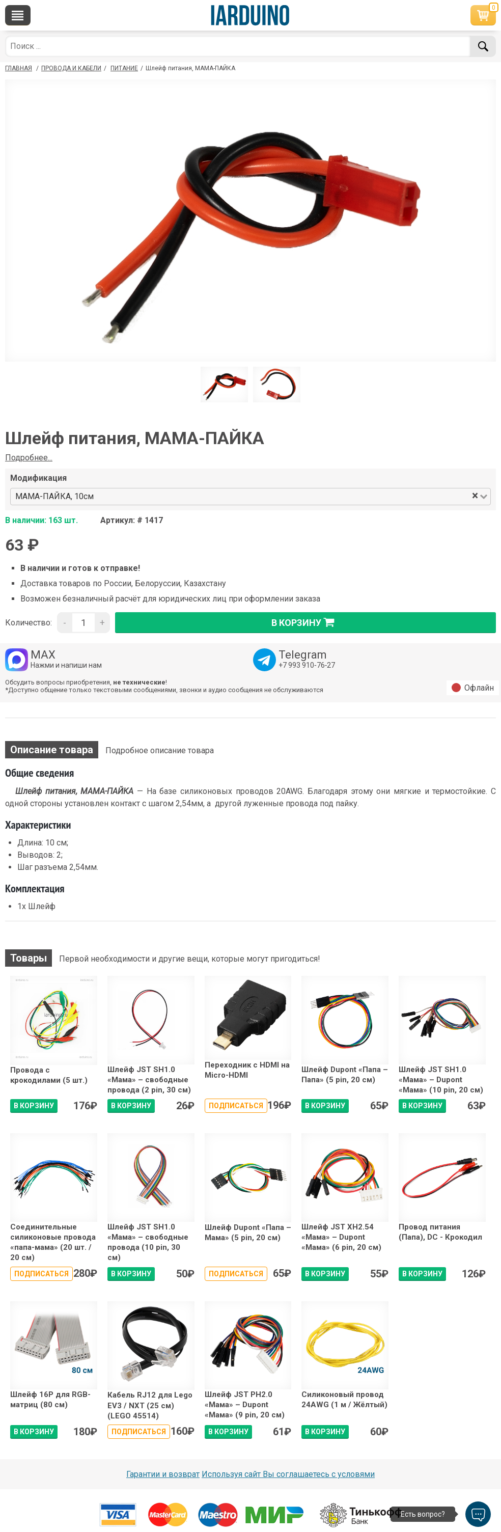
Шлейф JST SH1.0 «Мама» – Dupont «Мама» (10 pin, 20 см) (441, 1080)
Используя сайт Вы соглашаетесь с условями (288, 1474)
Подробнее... (28, 457)
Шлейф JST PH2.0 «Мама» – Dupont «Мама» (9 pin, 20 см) (245, 1405)
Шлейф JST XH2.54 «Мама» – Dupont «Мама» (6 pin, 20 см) (341, 1237)
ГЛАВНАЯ (18, 68)
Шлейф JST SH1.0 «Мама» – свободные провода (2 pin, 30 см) (149, 1080)
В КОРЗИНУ (34, 1106)
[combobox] (283, 496)
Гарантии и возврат (163, 1474)
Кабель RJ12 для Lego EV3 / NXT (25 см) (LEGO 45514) (149, 1405)
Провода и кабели (71, 68)
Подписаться (236, 1106)
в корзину (305, 622)
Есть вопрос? (423, 1514)
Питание (124, 68)
